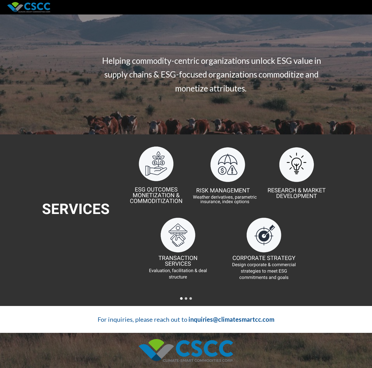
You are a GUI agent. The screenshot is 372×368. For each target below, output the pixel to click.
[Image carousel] (186, 220)
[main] (211, 74)
